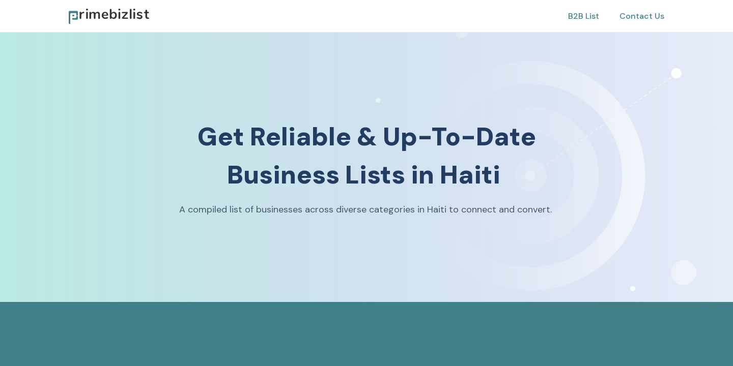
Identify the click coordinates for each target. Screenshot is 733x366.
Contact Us (641, 16)
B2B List (583, 16)
